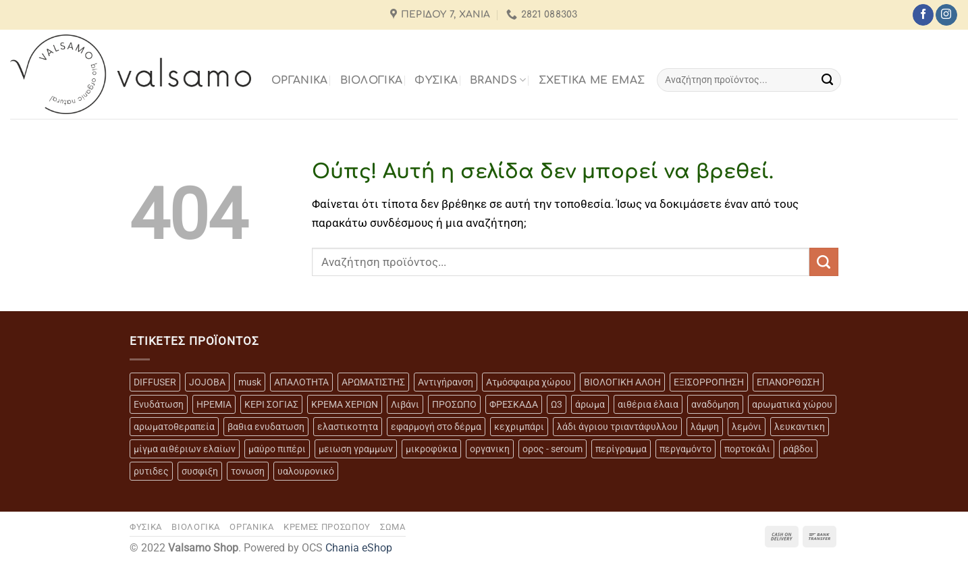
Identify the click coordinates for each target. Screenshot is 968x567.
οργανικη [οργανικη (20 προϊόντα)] (490, 448)
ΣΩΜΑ (393, 527)
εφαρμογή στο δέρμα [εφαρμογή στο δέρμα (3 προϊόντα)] (436, 426)
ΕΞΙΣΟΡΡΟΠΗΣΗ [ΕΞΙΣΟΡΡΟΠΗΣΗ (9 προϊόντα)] (709, 382)
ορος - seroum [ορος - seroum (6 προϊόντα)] (552, 448)
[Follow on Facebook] (923, 15)
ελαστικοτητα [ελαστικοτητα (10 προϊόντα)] (347, 426)
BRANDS (498, 80)
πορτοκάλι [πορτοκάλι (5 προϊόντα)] (747, 448)
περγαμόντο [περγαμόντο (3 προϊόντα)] (685, 448)
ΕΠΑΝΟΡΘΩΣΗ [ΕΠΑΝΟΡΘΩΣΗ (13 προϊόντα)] (788, 382)
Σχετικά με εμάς (592, 80)
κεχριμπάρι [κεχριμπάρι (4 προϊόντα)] (519, 426)
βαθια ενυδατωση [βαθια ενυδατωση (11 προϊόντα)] (265, 426)
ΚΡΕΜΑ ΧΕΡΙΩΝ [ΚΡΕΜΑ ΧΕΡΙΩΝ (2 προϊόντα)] (344, 404)
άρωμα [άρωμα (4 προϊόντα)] (590, 404)
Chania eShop (358, 548)
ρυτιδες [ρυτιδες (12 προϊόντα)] (151, 471)
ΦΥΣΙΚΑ (436, 80)
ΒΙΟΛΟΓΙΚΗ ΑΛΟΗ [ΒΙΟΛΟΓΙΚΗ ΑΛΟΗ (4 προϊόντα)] (622, 382)
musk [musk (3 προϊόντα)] (249, 382)
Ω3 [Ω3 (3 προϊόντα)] (556, 404)
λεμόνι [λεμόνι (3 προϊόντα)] (746, 426)
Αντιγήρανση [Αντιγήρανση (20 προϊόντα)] (445, 382)
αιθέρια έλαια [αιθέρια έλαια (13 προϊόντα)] (648, 404)
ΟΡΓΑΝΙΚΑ (299, 80)
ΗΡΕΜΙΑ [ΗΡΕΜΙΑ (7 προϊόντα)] (214, 404)
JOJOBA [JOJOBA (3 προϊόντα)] (207, 382)
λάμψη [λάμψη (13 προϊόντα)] (705, 426)
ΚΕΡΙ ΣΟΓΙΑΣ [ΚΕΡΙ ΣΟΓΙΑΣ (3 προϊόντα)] (271, 404)
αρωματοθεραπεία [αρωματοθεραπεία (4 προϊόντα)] (174, 426)
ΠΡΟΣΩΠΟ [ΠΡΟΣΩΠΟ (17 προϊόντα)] (454, 404)
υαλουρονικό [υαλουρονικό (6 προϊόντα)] (305, 471)
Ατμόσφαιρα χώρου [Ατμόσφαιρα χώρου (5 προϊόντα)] (528, 382)
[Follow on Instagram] (946, 15)
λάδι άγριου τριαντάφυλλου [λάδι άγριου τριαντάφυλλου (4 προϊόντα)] (617, 426)
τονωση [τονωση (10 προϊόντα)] (248, 471)
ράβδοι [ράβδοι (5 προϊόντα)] (798, 448)
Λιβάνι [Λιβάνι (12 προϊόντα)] (405, 404)
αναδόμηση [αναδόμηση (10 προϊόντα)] (715, 404)
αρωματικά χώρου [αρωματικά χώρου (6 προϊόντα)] (792, 404)
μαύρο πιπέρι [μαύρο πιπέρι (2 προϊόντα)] (277, 448)
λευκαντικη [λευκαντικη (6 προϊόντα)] (799, 426)
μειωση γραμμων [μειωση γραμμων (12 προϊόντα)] (356, 448)
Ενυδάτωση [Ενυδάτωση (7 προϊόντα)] (159, 404)
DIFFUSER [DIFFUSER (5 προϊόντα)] (155, 382)
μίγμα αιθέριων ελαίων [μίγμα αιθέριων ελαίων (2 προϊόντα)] (185, 448)
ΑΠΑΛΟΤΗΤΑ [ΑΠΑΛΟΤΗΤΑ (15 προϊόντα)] (301, 382)
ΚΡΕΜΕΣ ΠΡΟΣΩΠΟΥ (327, 527)
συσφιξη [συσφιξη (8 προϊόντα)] (200, 471)
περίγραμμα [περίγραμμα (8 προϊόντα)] (621, 448)
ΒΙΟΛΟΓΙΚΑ (371, 80)
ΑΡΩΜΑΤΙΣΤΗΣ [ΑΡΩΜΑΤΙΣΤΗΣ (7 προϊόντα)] (373, 382)
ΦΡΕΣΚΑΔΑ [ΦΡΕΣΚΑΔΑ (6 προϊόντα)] (513, 404)
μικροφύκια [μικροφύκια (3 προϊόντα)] (431, 448)
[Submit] (827, 80)
